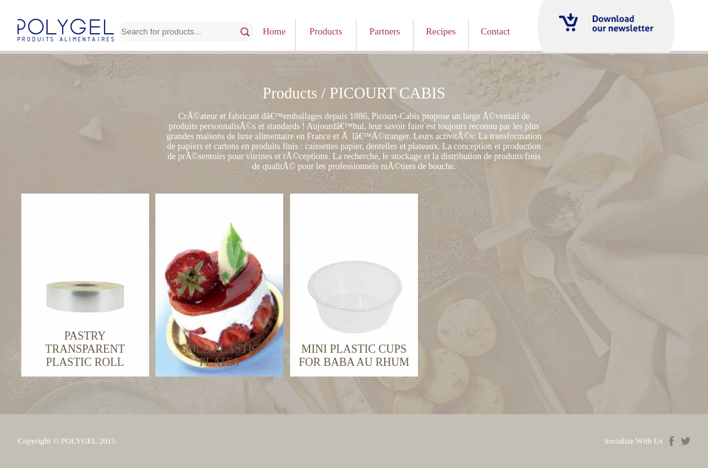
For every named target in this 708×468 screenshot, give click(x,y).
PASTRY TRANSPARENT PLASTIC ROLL (85, 349)
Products (326, 31)
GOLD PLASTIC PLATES (220, 355)
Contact (495, 31)
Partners (385, 31)
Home (274, 31)
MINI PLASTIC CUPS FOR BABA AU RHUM (354, 355)
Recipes (441, 31)
